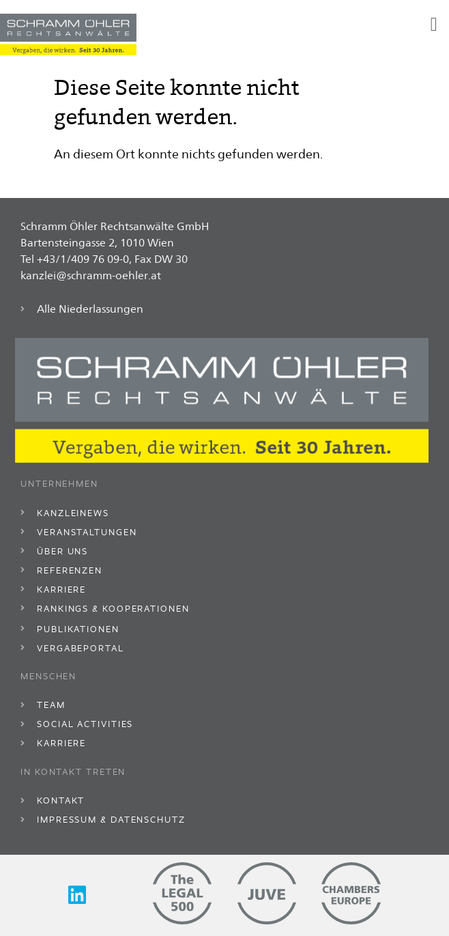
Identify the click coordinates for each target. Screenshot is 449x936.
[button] (434, 24)
